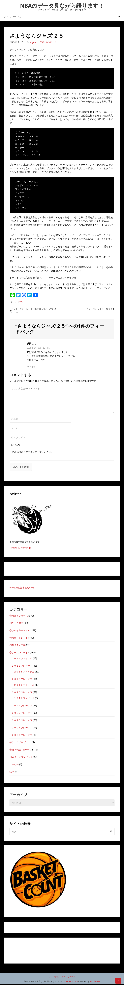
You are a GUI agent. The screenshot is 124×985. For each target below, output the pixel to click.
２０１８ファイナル (24, 672)
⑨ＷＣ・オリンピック (20, 757)
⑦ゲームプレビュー (19, 742)
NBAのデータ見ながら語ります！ (62, 5)
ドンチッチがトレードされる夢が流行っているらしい (35, 310)
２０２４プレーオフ (22, 728)
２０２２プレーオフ (22, 713)
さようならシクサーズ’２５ (97, 309)
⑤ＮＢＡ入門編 (17, 645)
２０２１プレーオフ (22, 706)
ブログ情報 (54, 977)
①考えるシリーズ (48, 42)
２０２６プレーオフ (22, 735)
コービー (14, 765)
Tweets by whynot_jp (20, 548)
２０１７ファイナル (22, 659)
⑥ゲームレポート (18, 653)
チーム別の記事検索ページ (22, 588)
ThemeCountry (71, 982)
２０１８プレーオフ (22, 666)
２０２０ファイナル (24, 698)
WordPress (95, 982)
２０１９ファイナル (24, 685)
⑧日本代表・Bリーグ (20, 750)
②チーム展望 (16, 623)
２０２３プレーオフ (22, 720)
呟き (11, 772)
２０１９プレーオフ (22, 679)
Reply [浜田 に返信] (31, 367)
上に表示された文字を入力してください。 (31, 452)
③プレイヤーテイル (19, 631)
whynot (33, 42)
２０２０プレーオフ (22, 692)
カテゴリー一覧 (68, 977)
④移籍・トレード (18, 638)
